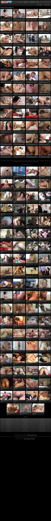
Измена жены (9, 292)
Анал (8, 294)
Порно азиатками (25, 292)
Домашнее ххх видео (25, 285)
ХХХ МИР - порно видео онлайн (32, 300)
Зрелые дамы (26, 2)
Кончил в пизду (25, 289)
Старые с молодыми (42, 289)
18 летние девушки (47, 4)
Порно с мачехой (42, 284)
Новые (21, 2)
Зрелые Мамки (39, 4)
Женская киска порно (42, 296)
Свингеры (42, 287)
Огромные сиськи (8, 296)
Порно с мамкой (32, 2)
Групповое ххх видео (25, 296)
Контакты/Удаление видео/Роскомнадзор (29, 304)
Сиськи (25, 294)
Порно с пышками (42, 294)
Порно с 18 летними (25, 291)
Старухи (42, 285)
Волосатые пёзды (25, 284)
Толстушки (25, 287)
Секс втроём (42, 291)
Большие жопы (8, 291)
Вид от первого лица (42, 292)
